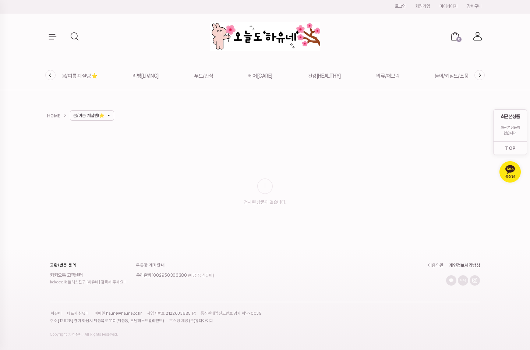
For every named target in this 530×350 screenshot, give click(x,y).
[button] (75, 36)
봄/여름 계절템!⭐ (80, 76)
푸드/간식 (203, 76)
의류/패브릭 (387, 76)
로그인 (400, 6)
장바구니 (474, 6)
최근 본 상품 (510, 116)
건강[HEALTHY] (324, 76)
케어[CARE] (260, 76)
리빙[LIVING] (145, 76)
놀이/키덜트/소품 (451, 76)
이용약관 (436, 265)
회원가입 (422, 6)
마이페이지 (448, 6)
